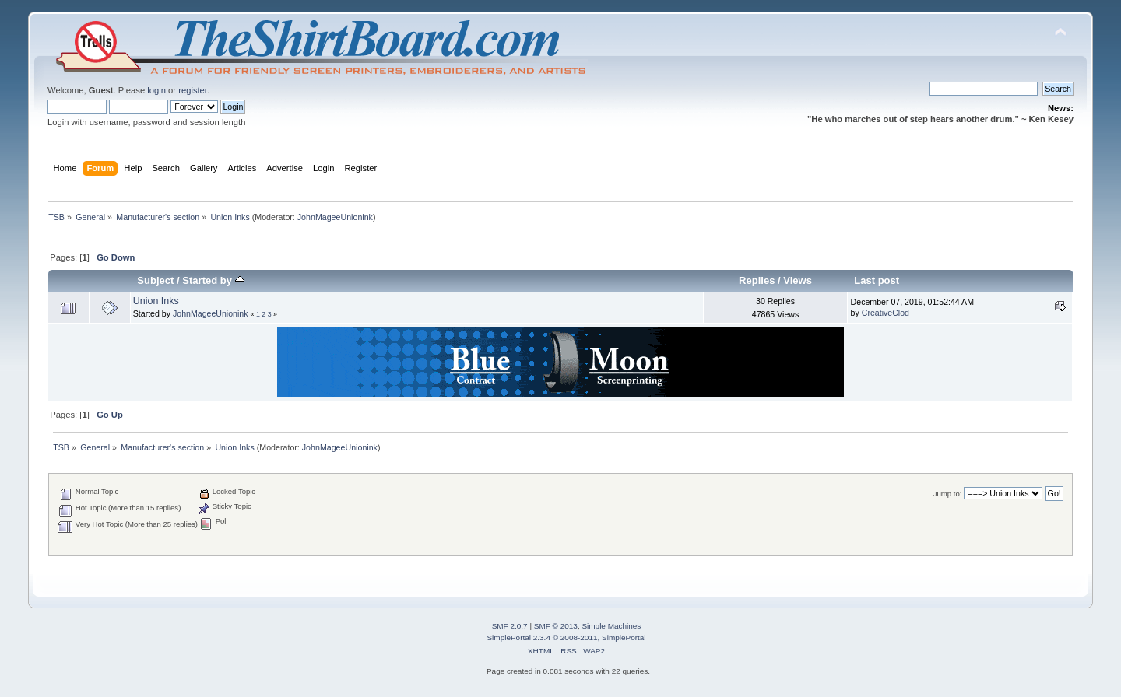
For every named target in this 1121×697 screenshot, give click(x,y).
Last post (876, 280)
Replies (757, 280)
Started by (213, 280)
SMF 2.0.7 (510, 626)
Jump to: (947, 493)
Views (797, 280)
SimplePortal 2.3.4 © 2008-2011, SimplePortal (566, 637)
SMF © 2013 (556, 626)
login (156, 90)
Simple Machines (611, 626)
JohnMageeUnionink (335, 217)
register (192, 90)
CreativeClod (885, 312)
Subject (155, 280)
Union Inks (156, 301)
